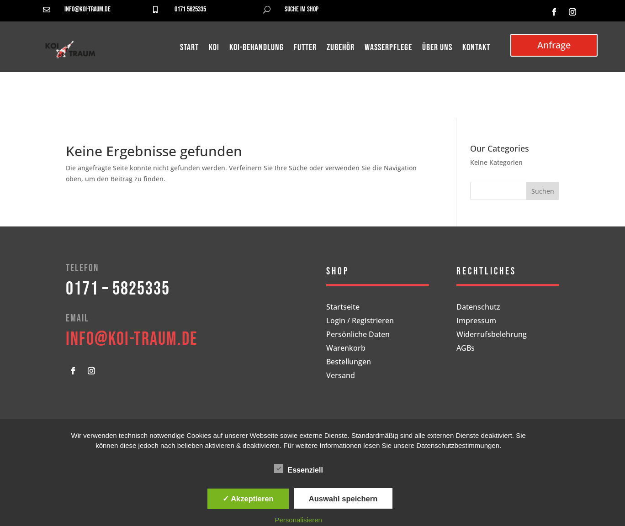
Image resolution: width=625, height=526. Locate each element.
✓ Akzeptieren (248, 498)
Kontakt (476, 48)
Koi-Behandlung (256, 48)
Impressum (476, 321)
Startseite (343, 308)
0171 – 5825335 (118, 289)
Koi (214, 48)
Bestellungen (348, 362)
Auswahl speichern (343, 498)
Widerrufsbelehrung (491, 335)
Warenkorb (345, 349)
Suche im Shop (301, 9)
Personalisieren (298, 520)
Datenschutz (478, 308)
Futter (305, 48)
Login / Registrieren (360, 321)
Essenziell (298, 469)
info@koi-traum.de (87, 9)
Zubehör (341, 48)
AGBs (465, 349)
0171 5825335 (190, 9)
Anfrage (554, 45)
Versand (340, 376)
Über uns (437, 48)
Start (189, 48)
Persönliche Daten (358, 335)
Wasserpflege (388, 48)
